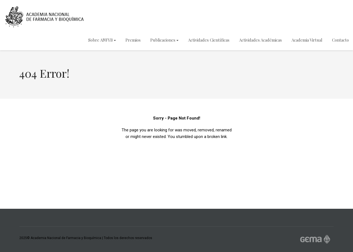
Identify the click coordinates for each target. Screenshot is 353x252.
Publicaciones (164, 40)
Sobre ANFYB (102, 40)
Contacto (340, 40)
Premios (133, 40)
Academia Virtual (307, 40)
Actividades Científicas (208, 40)
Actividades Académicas (260, 40)
